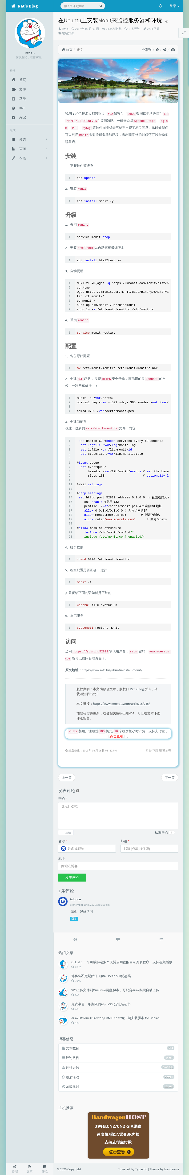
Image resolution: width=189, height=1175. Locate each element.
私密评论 (161, 832)
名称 (62, 841)
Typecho (141, 1169)
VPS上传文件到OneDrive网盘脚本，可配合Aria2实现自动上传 (115, 990)
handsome (171, 1169)
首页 (67, 49)
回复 (73, 918)
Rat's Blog (137, 689)
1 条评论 (134, 29)
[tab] (75, 939)
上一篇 (67, 777)
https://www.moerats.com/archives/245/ (121, 703)
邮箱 (125, 841)
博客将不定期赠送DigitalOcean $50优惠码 (101, 976)
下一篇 (170, 777)
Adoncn (75, 899)
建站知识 (68, 33)
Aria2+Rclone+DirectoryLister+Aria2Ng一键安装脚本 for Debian (115, 1018)
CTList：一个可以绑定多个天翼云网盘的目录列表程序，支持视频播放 (121, 962)
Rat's (65, 29)
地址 (61, 858)
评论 (62, 799)
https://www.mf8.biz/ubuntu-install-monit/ (112, 670)
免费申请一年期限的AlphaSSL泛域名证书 (101, 1004)
